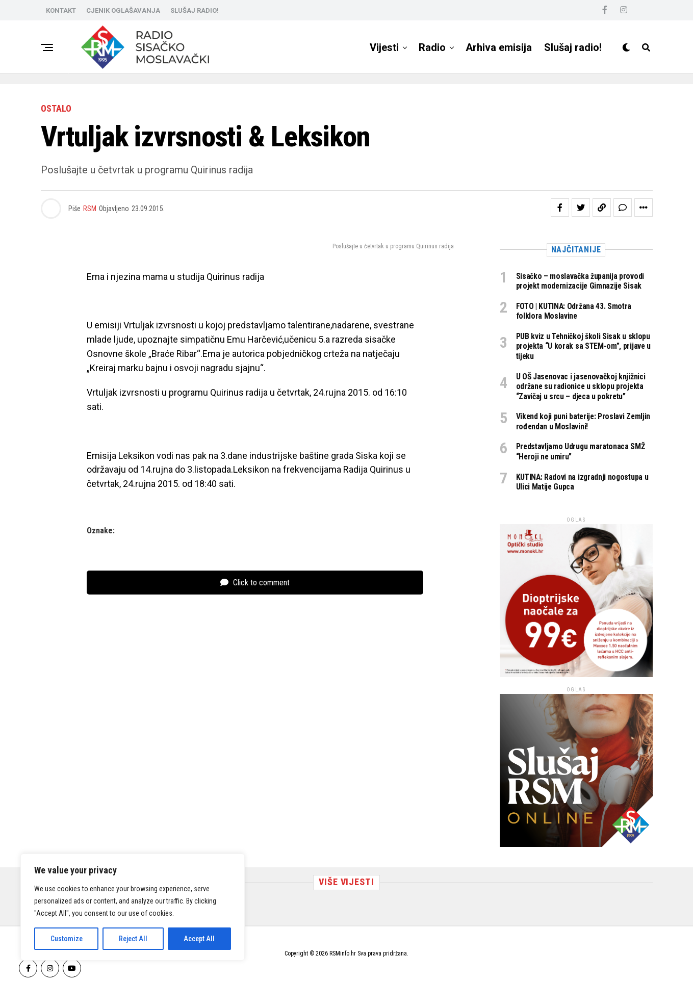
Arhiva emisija (499, 47)
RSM (89, 208)
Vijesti (384, 47)
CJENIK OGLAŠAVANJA (123, 10)
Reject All (133, 939)
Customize (66, 939)
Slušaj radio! (573, 47)
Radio (432, 47)
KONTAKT (61, 10)
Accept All (199, 939)
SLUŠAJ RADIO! (194, 10)
